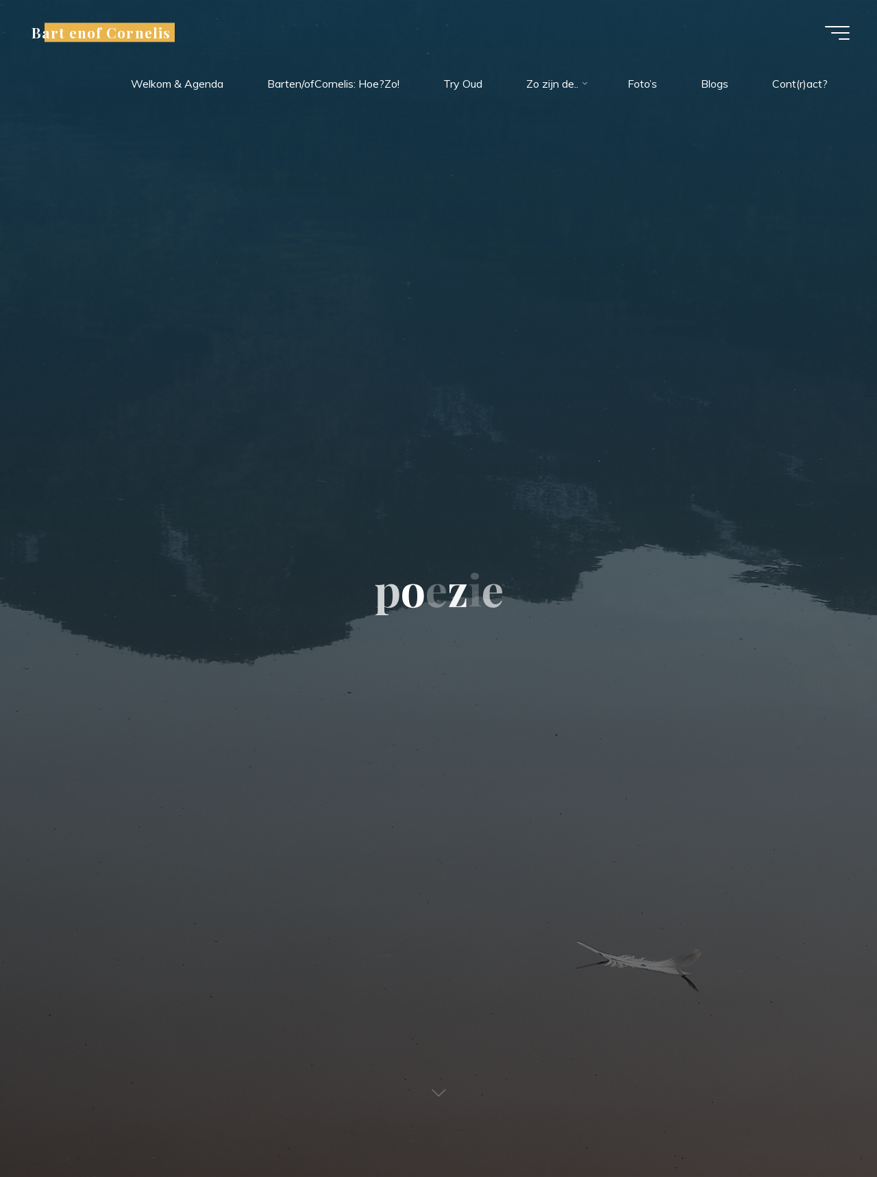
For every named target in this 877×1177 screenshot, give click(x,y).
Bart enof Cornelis (101, 32)
